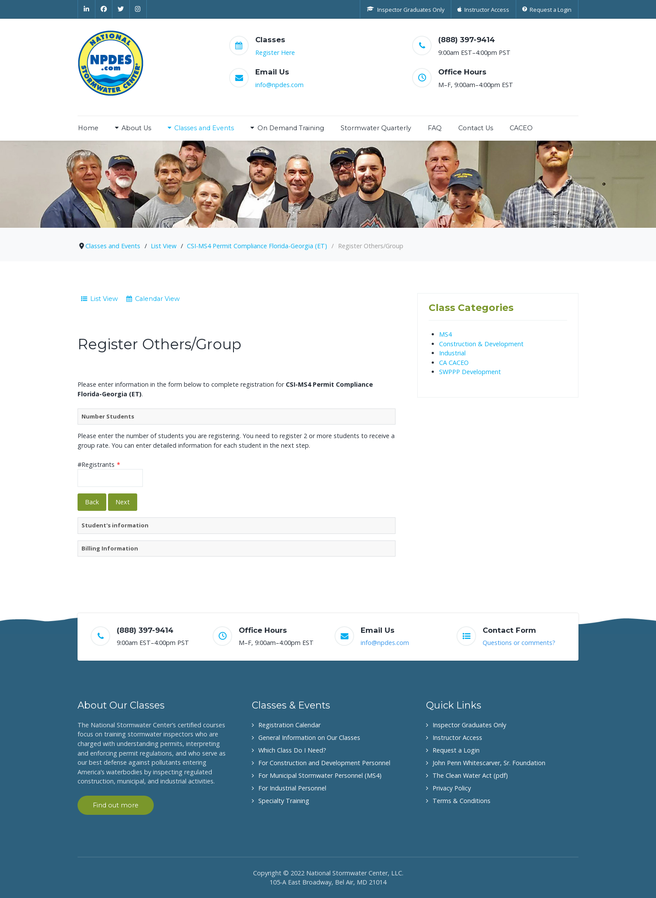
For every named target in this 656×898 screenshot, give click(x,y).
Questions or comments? (519, 642)
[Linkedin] (86, 9)
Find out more (116, 805)
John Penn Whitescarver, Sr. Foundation (489, 763)
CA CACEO (454, 362)
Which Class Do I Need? (292, 750)
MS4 (445, 334)
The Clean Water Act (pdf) (470, 775)
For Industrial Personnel (292, 788)
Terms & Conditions (461, 801)
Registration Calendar (289, 725)
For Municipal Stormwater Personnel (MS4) (320, 775)
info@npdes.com (279, 85)
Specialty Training (283, 801)
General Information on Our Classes (309, 737)
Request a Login (456, 750)
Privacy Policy (452, 788)
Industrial (452, 353)
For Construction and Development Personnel (324, 763)
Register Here (275, 52)
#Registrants (99, 464)
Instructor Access (457, 737)
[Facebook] (104, 9)
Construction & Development (481, 344)
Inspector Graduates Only (469, 725)
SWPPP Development (470, 372)
